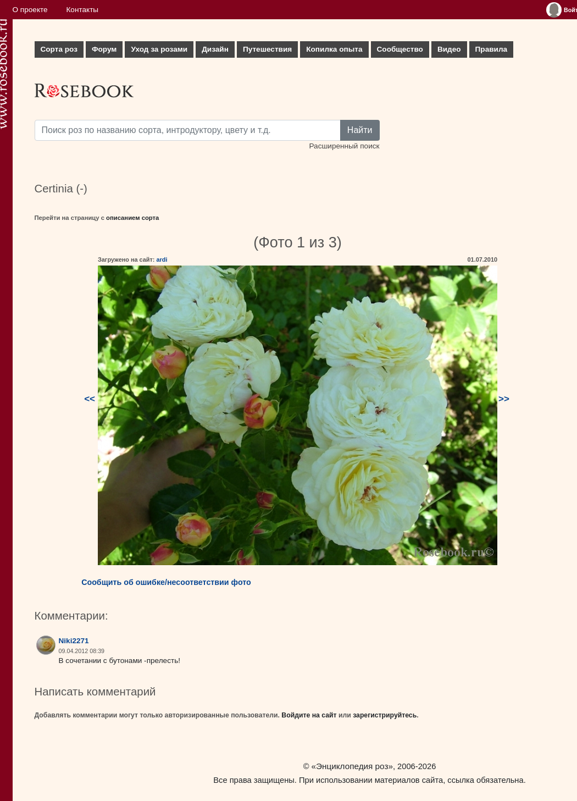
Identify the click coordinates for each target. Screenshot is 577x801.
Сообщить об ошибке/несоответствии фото (166, 582)
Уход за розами (159, 49)
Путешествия (267, 49)
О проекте (30, 9)
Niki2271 (74, 641)
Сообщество (400, 49)
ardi (161, 259)
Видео (449, 49)
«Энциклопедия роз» (352, 766)
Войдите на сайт (308, 715)
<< (89, 399)
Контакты (82, 9)
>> (503, 399)
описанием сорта (132, 217)
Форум (104, 49)
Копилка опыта (334, 49)
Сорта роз (59, 49)
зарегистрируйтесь (385, 715)
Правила (491, 49)
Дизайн (215, 49)
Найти (360, 130)
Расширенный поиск (344, 146)
